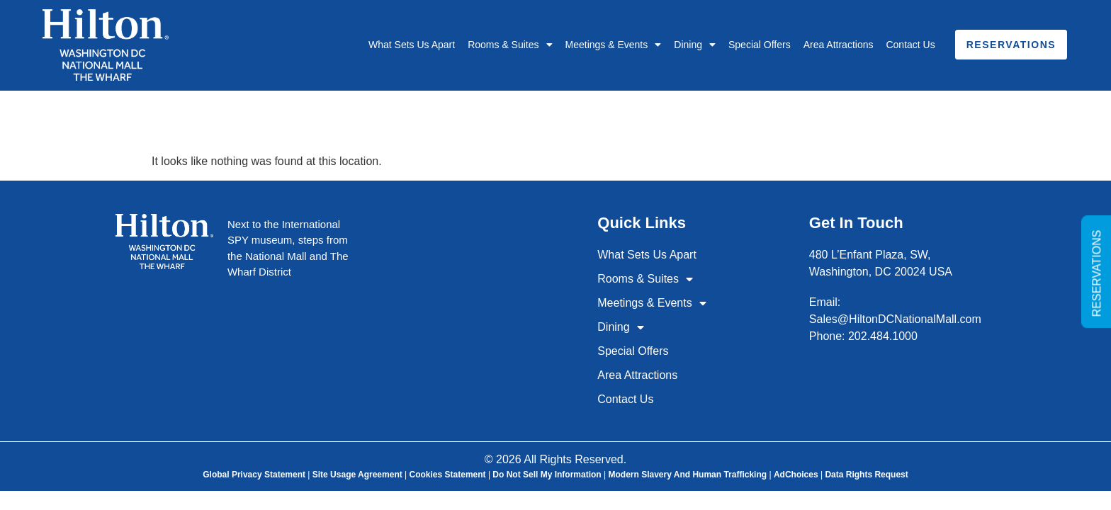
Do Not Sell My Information (546, 475)
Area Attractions (838, 44)
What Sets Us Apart (411, 44)
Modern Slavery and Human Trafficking (687, 475)
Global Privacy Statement (254, 475)
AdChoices (796, 475)
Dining (695, 44)
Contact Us (910, 44)
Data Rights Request (866, 475)
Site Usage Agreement (357, 475)
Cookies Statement (448, 475)
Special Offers (759, 44)
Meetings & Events (613, 44)
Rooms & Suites (510, 44)
